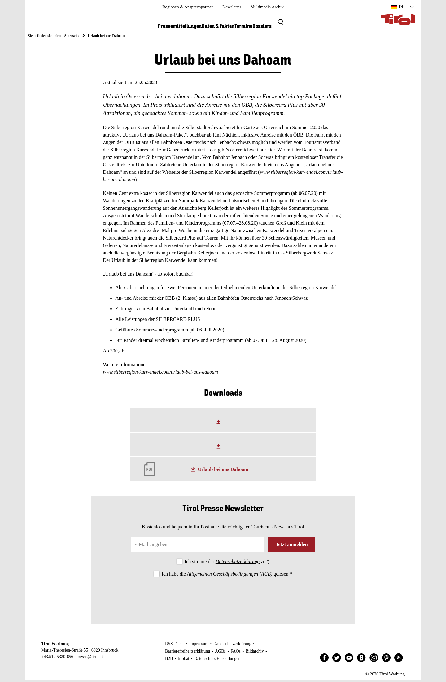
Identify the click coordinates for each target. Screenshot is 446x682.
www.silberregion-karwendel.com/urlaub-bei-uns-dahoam (160, 374)
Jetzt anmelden (292, 547)
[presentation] (223, 597)
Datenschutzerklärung (238, 564)
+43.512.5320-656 (57, 659)
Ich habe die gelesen (227, 576)
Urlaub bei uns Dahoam (223, 471)
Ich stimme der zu (227, 564)
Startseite (72, 36)
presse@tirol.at (90, 659)
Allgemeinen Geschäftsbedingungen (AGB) (229, 576)
